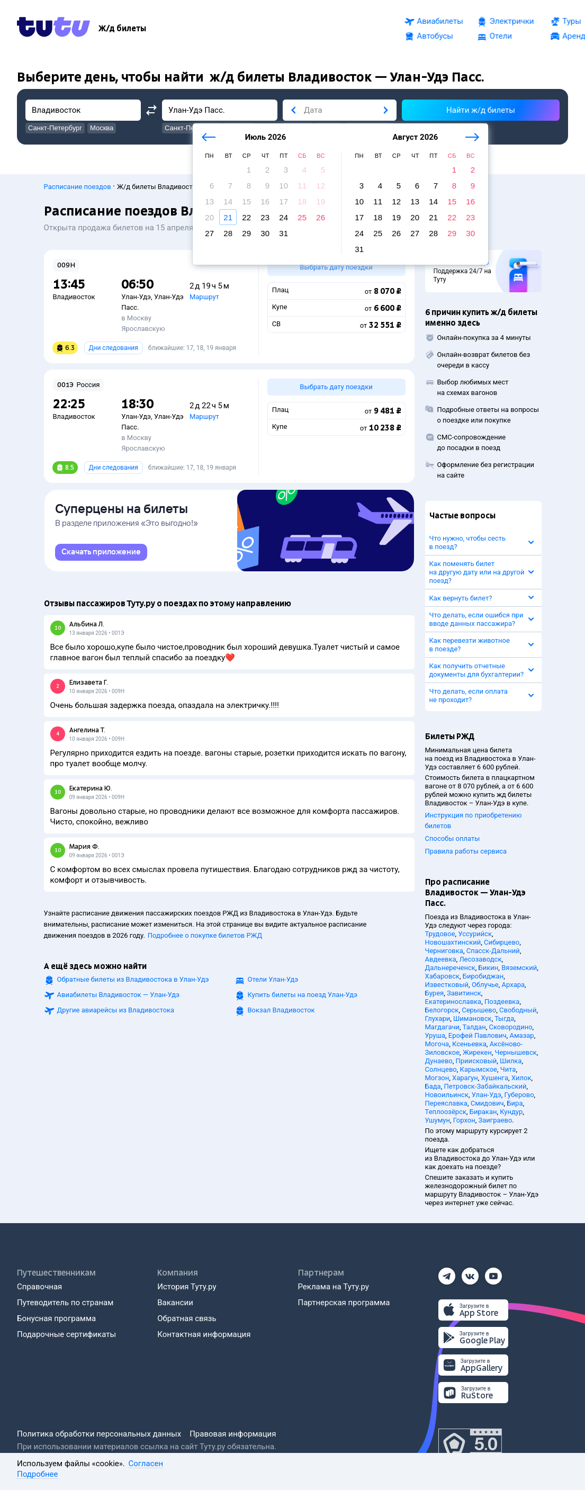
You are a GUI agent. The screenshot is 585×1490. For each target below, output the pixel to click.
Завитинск (464, 993)
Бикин (489, 968)
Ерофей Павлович (477, 1035)
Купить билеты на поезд (302, 997)
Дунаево (439, 1061)
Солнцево (441, 1069)
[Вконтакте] (470, 1273)
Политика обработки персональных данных (99, 1434)
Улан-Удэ (136, 297)
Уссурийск (475, 934)
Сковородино (510, 1027)
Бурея (434, 993)
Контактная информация (203, 1334)
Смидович (487, 1103)
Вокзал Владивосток (281, 1012)
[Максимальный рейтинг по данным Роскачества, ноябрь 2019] (470, 1444)
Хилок (521, 1078)
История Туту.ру (186, 1286)
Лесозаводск (480, 959)
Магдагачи (442, 1027)
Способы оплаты (452, 838)
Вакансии (175, 1302)
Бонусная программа (56, 1318)
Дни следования (113, 348)
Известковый (447, 985)
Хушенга (495, 1078)
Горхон (464, 1120)
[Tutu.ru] (53, 28)
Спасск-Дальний (493, 951)
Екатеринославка (453, 1002)
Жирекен (477, 1052)
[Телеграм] (446, 1273)
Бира (515, 1103)
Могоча (437, 1044)
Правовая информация (233, 1434)
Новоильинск (447, 1095)
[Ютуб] (493, 1273)
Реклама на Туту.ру (333, 1286)
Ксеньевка (469, 1044)
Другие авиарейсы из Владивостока (116, 1012)
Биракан (483, 1112)
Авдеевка (440, 959)
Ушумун (438, 1120)
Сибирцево (501, 942)
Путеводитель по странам (65, 1302)
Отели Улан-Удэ (273, 981)
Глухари (438, 1018)
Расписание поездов (77, 187)
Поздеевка (501, 1002)
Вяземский (519, 968)
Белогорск (442, 1010)
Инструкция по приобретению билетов (473, 820)
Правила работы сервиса (466, 851)
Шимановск (472, 1018)
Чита (508, 1069)
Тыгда (504, 1018)
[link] (101, 554)
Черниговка (444, 951)
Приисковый (476, 1061)
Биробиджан (483, 976)
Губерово (519, 1095)
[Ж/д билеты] (122, 28)
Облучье (485, 985)
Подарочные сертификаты (66, 1334)
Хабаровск (442, 976)
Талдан (474, 1027)
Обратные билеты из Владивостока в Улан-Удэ (133, 981)
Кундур (511, 1112)
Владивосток (74, 297)
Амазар (521, 1035)
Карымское (478, 1069)
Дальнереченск (450, 968)
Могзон (437, 1078)
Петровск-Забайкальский (485, 1086)
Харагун (465, 1078)
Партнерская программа (344, 1302)
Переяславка (446, 1103)
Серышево (479, 1010)
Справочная (39, 1286)
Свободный (517, 1010)
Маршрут (204, 297)
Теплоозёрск (446, 1112)
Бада (433, 1086)
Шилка (510, 1061)
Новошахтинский (453, 942)
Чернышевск (516, 1052)
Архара (513, 985)
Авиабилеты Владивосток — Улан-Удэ (118, 997)
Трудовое (440, 934)
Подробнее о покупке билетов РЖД (205, 937)
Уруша (435, 1035)
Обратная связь (186, 1318)
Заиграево (495, 1120)
